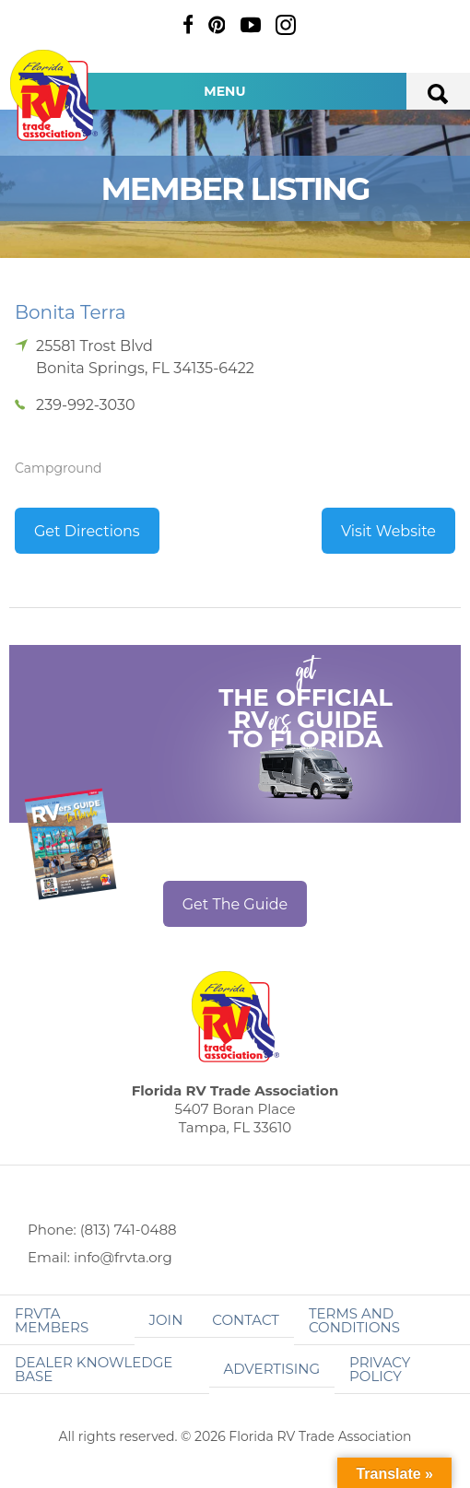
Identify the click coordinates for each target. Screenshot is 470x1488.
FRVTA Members (51, 1320)
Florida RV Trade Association (53, 95)
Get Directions (87, 531)
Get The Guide (235, 904)
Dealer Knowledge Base (93, 1369)
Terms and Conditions (354, 1320)
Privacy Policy (379, 1369)
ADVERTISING (272, 1368)
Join (166, 1320)
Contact (245, 1320)
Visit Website (388, 531)
